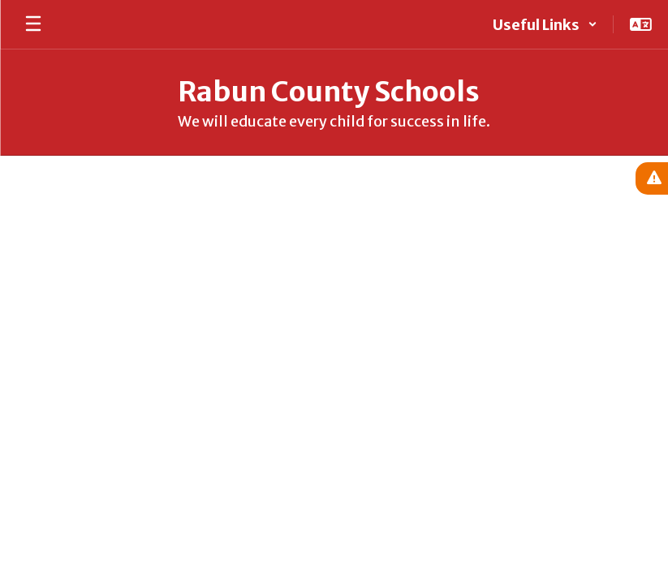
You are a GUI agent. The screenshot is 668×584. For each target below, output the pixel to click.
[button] (545, 24)
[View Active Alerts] (652, 178)
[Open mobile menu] (33, 24)
